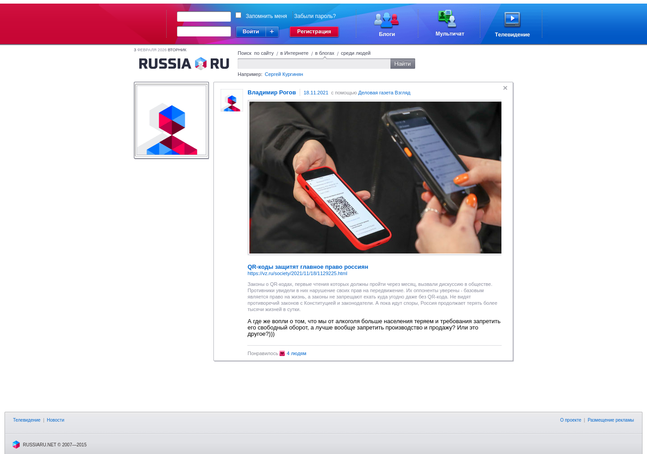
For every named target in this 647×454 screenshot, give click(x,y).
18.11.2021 (316, 92)
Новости (55, 420)
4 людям (296, 353)
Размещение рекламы (611, 420)
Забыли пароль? (315, 16)
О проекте (570, 420)
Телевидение (26, 420)
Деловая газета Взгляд (384, 92)
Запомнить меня (266, 16)
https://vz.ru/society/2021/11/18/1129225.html (297, 273)
